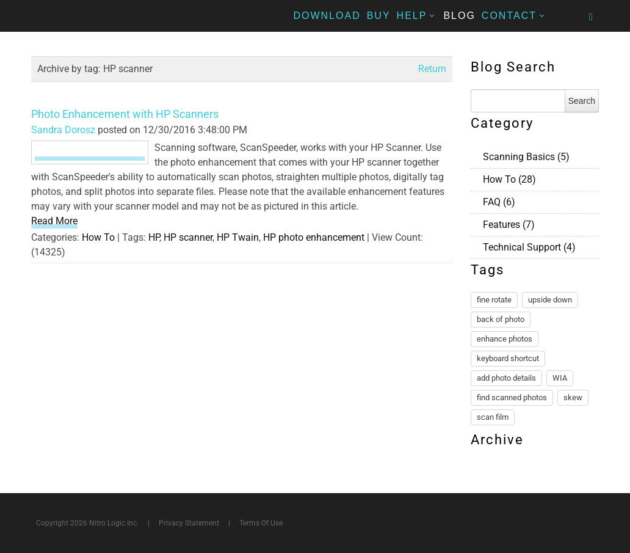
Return (432, 69)
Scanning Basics (526, 157)
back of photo (500, 319)
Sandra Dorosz (63, 130)
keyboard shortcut (508, 358)
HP (153, 237)
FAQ (499, 202)
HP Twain (238, 237)
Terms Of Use (261, 523)
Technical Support (529, 247)
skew (572, 397)
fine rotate (494, 299)
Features (509, 224)
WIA (559, 378)
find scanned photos (512, 397)
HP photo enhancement (313, 237)
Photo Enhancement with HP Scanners (125, 114)
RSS (594, 155)
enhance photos (504, 338)
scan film (493, 417)
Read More (54, 221)
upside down (550, 299)
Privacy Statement (189, 523)
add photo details (506, 378)
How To (98, 237)
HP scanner (188, 237)
